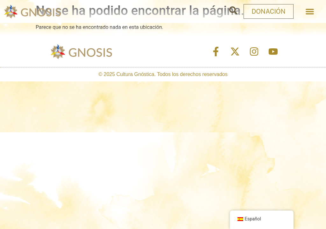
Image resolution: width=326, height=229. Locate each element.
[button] (309, 11)
